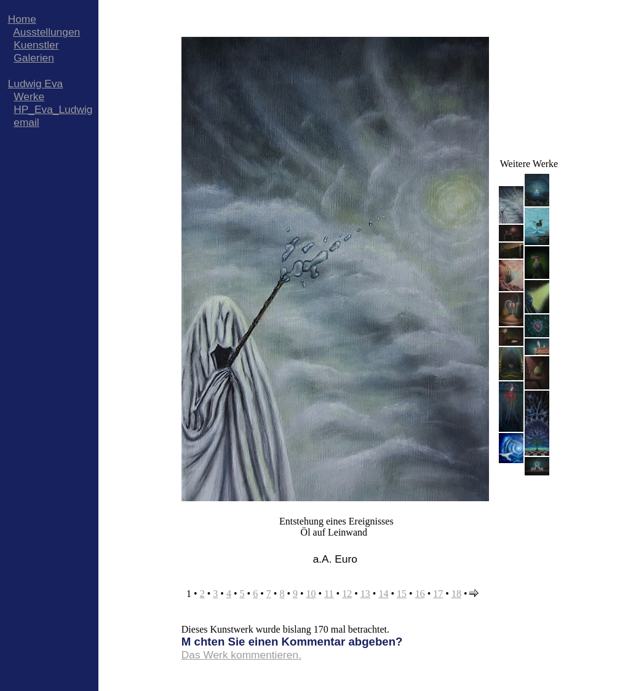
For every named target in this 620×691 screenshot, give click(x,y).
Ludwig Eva (35, 83)
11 (328, 593)
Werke (29, 96)
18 (456, 593)
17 (438, 593)
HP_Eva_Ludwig (53, 109)
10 (311, 593)
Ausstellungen (46, 32)
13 (365, 593)
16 (420, 593)
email (26, 122)
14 (383, 593)
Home (22, 19)
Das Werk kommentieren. (241, 655)
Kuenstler (36, 45)
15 (402, 593)
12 (347, 593)
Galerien (34, 58)
